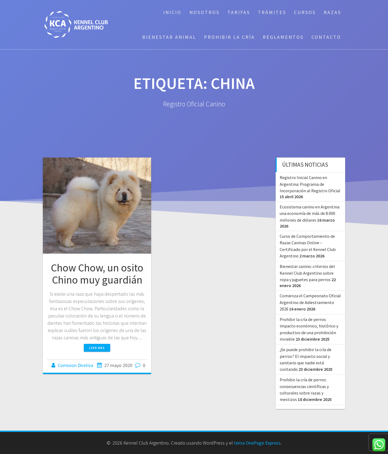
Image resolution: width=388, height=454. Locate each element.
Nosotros (204, 12)
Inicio (172, 12)
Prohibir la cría (229, 37)
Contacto (326, 37)
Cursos (305, 12)
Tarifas (238, 12)
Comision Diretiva (75, 365)
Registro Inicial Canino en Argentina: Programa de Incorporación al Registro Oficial (310, 184)
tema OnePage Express (257, 443)
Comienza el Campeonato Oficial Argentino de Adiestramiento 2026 (310, 302)
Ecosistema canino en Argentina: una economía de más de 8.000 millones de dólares (310, 213)
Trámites (272, 12)
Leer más (97, 348)
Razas (332, 12)
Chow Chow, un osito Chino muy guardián (97, 274)
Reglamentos (283, 37)
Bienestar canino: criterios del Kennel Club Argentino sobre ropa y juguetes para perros (307, 273)
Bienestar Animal (169, 37)
